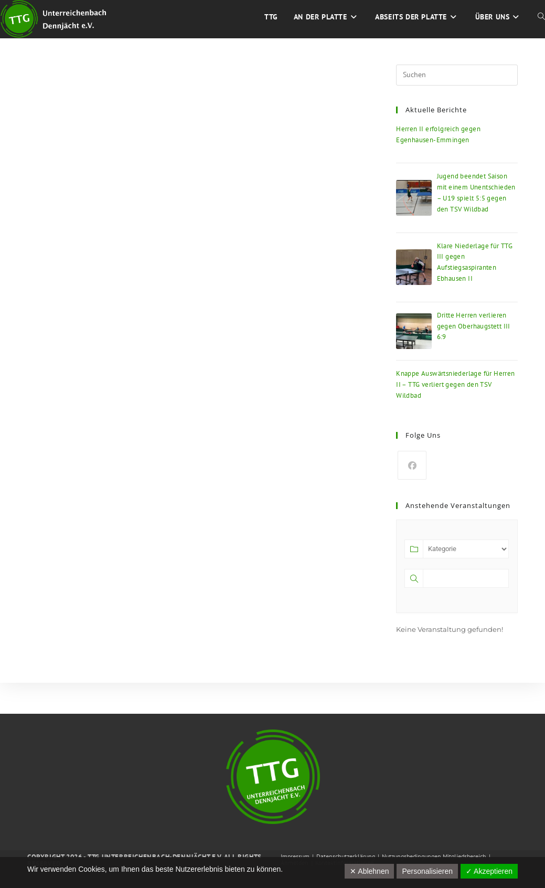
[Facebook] (412, 465)
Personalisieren (427, 871)
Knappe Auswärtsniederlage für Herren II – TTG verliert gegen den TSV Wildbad (455, 384)
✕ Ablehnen (369, 871)
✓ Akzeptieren (489, 871)
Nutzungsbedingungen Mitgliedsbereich (434, 856)
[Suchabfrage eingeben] (457, 75)
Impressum (295, 856)
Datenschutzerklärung (345, 856)
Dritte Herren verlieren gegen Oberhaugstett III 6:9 (473, 326)
